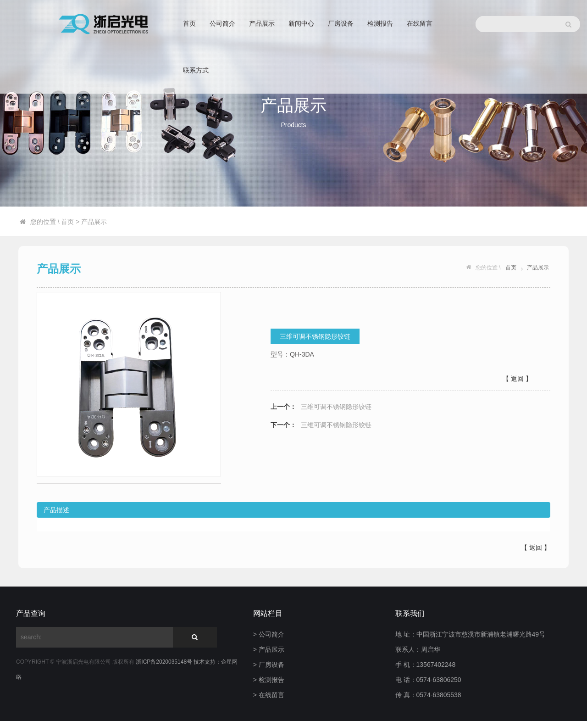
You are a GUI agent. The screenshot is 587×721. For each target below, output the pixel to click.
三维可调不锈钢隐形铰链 (336, 406)
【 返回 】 (517, 378)
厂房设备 (341, 23)
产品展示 (262, 23)
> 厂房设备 (268, 664)
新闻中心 (301, 23)
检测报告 (380, 23)
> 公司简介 (268, 634)
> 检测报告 (268, 679)
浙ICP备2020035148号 (165, 662)
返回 (535, 547)
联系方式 (196, 70)
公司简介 (222, 23)
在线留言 (419, 23)
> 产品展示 (268, 649)
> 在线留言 (268, 695)
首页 (189, 23)
